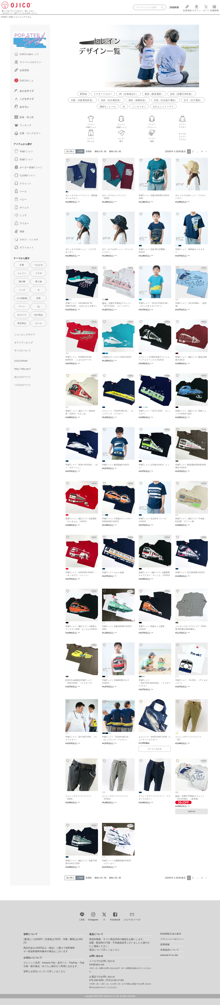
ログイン (196, 9)
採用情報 (165, 944)
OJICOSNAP (21, 361)
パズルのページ (22, 385)
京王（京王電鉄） (193, 100)
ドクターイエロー (103, 94)
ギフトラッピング (23, 342)
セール (38, 323)
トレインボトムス (91, 138)
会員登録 (187, 9)
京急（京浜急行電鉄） (165, 100)
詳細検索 (174, 7)
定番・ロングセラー (27, 133)
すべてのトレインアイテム (182, 136)
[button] (206, 151)
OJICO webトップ (26, 54)
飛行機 (22, 281)
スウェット (22, 183)
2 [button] (193, 151)
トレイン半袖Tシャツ (91, 124)
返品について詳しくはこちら (104, 949)
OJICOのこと (24, 80)
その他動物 (21, 298)
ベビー (20, 199)
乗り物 (38, 281)
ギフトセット (24, 247)
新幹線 (83, 94)
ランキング (22, 125)
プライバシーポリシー (172, 939)
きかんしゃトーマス (163, 106)
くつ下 (20, 215)
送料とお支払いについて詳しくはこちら (44, 971)
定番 (22, 265)
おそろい (21, 107)
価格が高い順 (115, 151)
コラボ (38, 273)
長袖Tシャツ (23, 159)
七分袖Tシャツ (24, 175)
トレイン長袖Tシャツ (121, 124)
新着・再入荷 (24, 117)
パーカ (20, 191)
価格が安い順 (100, 151)
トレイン (21, 273)
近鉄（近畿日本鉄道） (181, 94)
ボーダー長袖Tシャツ (28, 167)
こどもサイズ (24, 99)
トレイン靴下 (121, 138)
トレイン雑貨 (152, 138)
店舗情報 (214, 9)
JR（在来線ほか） (128, 94)
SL (123, 106)
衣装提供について (169, 949)
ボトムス (21, 207)
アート (22, 306)
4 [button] (202, 151)
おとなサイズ (24, 91)
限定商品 (21, 323)
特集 (11, 17)
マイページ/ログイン (27, 62)
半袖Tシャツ (23, 151)
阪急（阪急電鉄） (154, 94)
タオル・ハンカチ (26, 239)
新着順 (89, 151)
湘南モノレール (108, 106)
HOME (4, 17)
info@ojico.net (96, 964)
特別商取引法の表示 (170, 933)
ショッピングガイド (24, 334)
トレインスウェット (151, 124)
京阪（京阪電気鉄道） (82, 100)
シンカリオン (139, 106)
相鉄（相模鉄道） (137, 100)
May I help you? (22, 369)
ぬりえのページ (22, 377)
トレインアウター (182, 124)
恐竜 (38, 298)
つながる (38, 265)
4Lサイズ (21, 315)
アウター (21, 223)
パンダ (22, 290)
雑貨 (19, 231)
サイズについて (22, 350)
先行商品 (38, 315)
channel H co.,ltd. (169, 955)
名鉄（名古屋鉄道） (111, 100)
